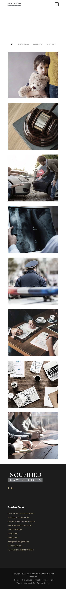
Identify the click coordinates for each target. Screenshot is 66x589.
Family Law (13, 537)
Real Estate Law (15, 529)
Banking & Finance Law (18, 517)
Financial (38, 44)
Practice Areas (41, 580)
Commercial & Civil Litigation (21, 513)
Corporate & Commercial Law (21, 521)
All (12, 44)
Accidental (23, 44)
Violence (51, 44)
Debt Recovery (15, 545)
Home (17, 580)
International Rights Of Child (21, 550)
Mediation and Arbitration (19, 525)
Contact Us (29, 583)
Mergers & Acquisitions (18, 541)
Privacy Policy (43, 583)
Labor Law (12, 533)
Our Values (27, 580)
